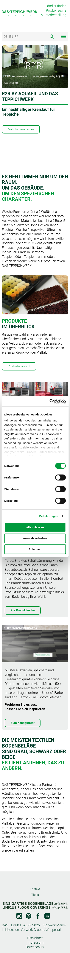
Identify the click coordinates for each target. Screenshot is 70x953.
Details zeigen (48, 515)
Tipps (35, 895)
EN (11, 36)
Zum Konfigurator (23, 723)
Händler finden (55, 6)
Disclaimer (35, 938)
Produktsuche (56, 10)
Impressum (35, 942)
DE (5, 36)
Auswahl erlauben (35, 538)
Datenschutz (35, 947)
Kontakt (35, 889)
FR (16, 36)
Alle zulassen (35, 527)
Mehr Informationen (21, 129)
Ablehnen (35, 549)
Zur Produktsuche (23, 610)
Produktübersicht (19, 366)
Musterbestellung (53, 15)
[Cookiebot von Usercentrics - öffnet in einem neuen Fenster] (50, 401)
